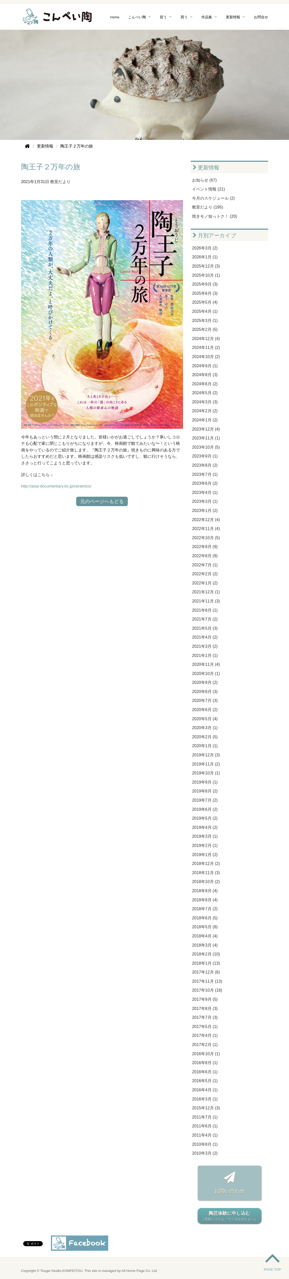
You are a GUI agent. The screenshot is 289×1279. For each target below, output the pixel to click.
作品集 (206, 16)
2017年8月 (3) (205, 1008)
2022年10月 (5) (206, 538)
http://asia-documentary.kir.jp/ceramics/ (56, 486)
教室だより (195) (207, 207)
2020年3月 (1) (205, 728)
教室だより (60, 182)
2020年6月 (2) (205, 710)
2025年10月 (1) (206, 275)
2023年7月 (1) (205, 474)
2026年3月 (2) (205, 248)
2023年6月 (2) (205, 483)
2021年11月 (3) (206, 601)
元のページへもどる (102, 501)
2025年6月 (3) (205, 293)
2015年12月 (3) (206, 1108)
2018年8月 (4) (205, 900)
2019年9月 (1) (205, 782)
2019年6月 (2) (205, 809)
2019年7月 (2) (205, 800)
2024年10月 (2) (206, 357)
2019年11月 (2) (206, 764)
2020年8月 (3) (205, 691)
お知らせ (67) (204, 180)
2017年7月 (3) (205, 1017)
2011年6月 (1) (205, 1126)
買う (184, 16)
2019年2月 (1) (205, 845)
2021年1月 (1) (205, 655)
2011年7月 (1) (205, 1117)
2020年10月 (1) (206, 673)
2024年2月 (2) (205, 411)
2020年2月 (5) (205, 737)
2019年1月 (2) (205, 854)
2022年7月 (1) (205, 565)
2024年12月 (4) (206, 338)
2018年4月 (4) (205, 936)
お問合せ (261, 16)
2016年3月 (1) (205, 1099)
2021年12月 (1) (206, 592)
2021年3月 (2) (205, 646)
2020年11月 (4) (206, 664)
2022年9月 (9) (205, 547)
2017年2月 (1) (205, 1044)
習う (163, 16)
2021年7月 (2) (205, 619)
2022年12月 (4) (206, 520)
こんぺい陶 (137, 16)
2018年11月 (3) (206, 873)
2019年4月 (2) (205, 827)
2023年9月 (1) (205, 456)
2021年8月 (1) (205, 610)
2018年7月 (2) (205, 909)
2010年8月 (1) (205, 1144)
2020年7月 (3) (205, 700)
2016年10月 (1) (206, 1054)
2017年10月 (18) (207, 990)
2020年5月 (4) (205, 719)
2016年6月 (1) (205, 1072)
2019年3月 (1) (205, 836)
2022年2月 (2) (205, 574)
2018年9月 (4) (205, 891)
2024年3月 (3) (205, 402)
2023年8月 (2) (205, 465)
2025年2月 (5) (205, 329)
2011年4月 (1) (205, 1135)
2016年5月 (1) (205, 1081)
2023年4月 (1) (205, 492)
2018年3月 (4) (205, 945)
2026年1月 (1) (205, 257)
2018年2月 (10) (206, 954)
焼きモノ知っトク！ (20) (214, 216)
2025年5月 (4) (205, 302)
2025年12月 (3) (206, 266)
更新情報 (233, 16)
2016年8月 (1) (205, 1063)
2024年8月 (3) (205, 375)
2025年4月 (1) (205, 311)
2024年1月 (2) (205, 420)
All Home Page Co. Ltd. (139, 1271)
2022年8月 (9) (205, 556)
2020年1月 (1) (205, 746)
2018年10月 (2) (206, 881)
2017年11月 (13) (207, 981)
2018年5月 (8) (205, 927)
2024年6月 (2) (205, 384)
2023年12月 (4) (206, 429)
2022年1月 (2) (205, 583)
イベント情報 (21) (208, 189)
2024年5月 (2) (205, 393)
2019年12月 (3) (206, 755)
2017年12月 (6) (206, 972)
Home (114, 16)
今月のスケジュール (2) (213, 198)
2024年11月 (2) (206, 347)
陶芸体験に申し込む (229, 1216)
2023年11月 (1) (206, 438)
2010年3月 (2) (205, 1153)
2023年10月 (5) (206, 447)
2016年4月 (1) (205, 1090)
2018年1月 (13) (206, 963)
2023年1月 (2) (205, 510)
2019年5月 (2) (205, 818)
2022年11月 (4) (206, 528)
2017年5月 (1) (205, 1026)
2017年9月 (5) (205, 999)
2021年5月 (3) (205, 628)
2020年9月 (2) (205, 682)
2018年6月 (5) (205, 918)
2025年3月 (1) (205, 320)
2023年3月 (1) (205, 501)
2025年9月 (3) (205, 284)
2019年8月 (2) (205, 791)
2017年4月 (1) (205, 1035)
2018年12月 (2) (206, 863)
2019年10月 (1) (206, 773)
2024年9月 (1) (205, 366)
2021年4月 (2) (205, 637)
